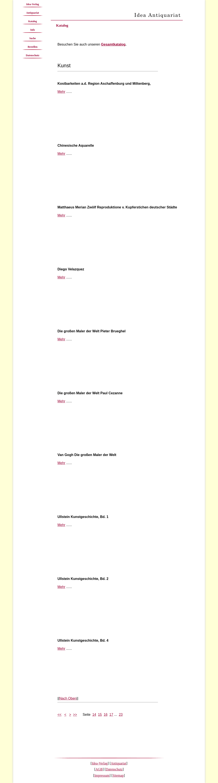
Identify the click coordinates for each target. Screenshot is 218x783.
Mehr (61, 91)
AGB (99, 769)
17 (111, 714)
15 (100, 714)
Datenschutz (32, 55)
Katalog (32, 21)
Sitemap (118, 775)
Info (32, 29)
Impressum (101, 775)
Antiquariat (32, 12)
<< (59, 714)
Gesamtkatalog (113, 44)
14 (94, 714)
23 (121, 714)
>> (75, 714)
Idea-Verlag (32, 4)
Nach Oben (67, 698)
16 (106, 714)
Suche (32, 38)
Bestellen (32, 46)
